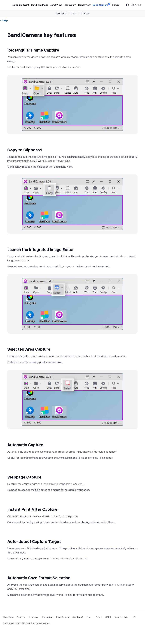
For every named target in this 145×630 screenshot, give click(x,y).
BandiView (56, 5)
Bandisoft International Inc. (38, 623)
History (85, 13)
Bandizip (21, 617)
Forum (115, 5)
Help (74, 13)
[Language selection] (136, 4)
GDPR (108, 617)
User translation (122, 617)
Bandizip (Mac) (39, 5)
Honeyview (84, 5)
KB (134, 617)
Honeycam (70, 5)
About (89, 617)
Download (61, 13)
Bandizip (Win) (21, 5)
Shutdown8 (77, 617)
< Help (4, 20)
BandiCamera (101, 4)
